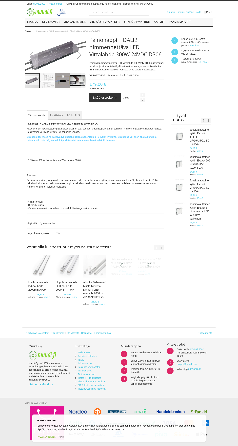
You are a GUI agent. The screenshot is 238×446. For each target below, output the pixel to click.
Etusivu (28, 31)
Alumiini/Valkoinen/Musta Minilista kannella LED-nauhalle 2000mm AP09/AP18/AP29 (94, 289)
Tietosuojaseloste (87, 374)
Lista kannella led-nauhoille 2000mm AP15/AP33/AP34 (121, 263)
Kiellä (61, 437)
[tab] (37, 115)
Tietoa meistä (205, 333)
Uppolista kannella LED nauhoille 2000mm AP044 (66, 286)
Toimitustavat (85, 370)
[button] (31, 55)
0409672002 (39, 3)
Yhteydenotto (54, 3)
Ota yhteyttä (73, 333)
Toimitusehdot (85, 363)
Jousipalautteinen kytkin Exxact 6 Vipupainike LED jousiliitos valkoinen (200, 211)
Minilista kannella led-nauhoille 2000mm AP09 (38, 286)
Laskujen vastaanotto (89, 367)
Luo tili (198, 12)
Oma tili (171, 12)
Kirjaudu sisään (185, 12)
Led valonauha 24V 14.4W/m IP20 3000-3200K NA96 (149, 263)
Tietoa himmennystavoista (91, 381)
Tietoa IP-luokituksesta (89, 378)
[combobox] (119, 12)
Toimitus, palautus (87, 356)
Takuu (81, 359)
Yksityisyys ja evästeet (37, 333)
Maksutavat (84, 352)
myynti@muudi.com (187, 364)
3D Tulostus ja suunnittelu (91, 385)
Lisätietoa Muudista (41, 384)
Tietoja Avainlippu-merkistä (92, 388)
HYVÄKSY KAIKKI (46, 437)
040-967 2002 (197, 349)
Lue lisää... (195, 45)
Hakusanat (86, 333)
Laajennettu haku (103, 333)
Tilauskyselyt (57, 333)
